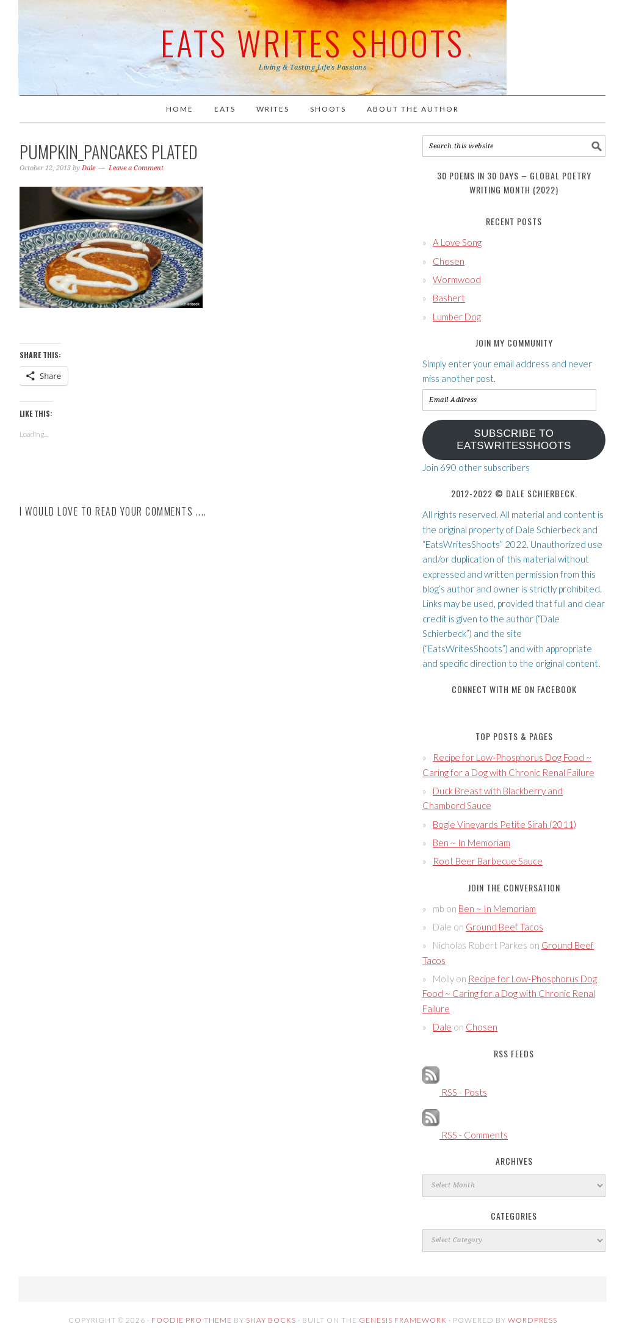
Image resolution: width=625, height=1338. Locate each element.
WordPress (532, 1320)
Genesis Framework (403, 1320)
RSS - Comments (465, 1134)
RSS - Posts (454, 1092)
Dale (442, 1026)
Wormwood (457, 279)
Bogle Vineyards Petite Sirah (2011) (504, 824)
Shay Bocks (271, 1320)
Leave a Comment (136, 168)
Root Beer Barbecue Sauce (488, 860)
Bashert (449, 297)
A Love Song (457, 242)
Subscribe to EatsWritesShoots (514, 439)
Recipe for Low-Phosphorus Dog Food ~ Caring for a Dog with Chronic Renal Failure (509, 993)
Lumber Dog (457, 316)
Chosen (448, 261)
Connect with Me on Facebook (514, 689)
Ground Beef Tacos (504, 926)
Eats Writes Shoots (312, 42)
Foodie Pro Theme (191, 1320)
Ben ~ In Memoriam (471, 842)
